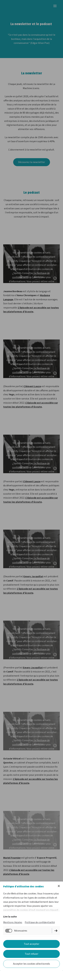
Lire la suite (10, 916)
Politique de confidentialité (40, 922)
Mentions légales (12, 922)
